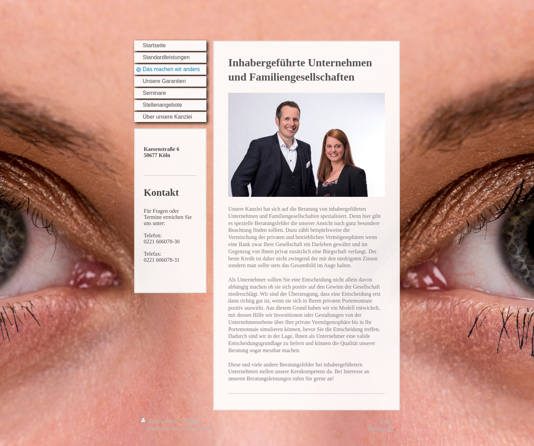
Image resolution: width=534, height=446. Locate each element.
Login (386, 421)
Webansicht (380, 428)
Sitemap (191, 421)
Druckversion (160, 421)
